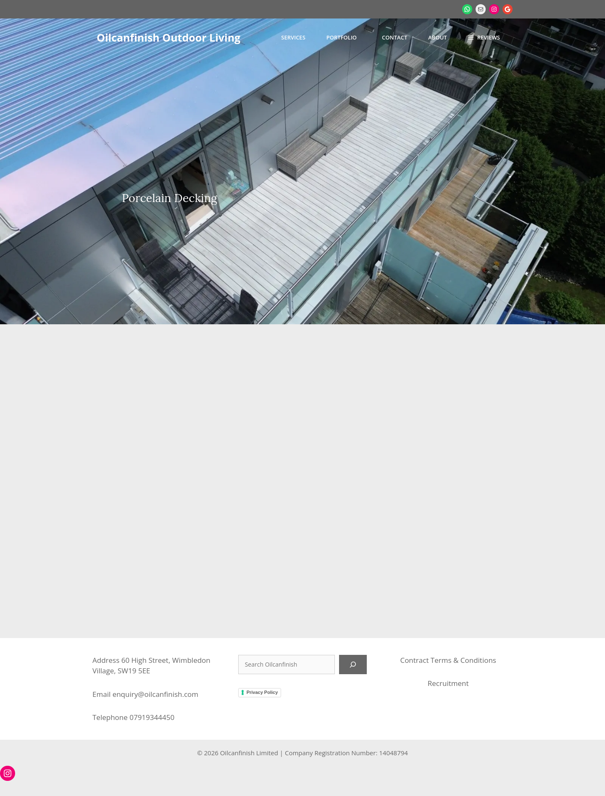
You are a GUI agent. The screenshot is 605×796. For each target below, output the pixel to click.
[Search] (353, 664)
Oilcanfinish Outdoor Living (168, 37)
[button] (484, 37)
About (437, 37)
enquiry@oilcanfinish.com (155, 694)
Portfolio (341, 37)
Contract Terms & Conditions (448, 660)
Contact (394, 37)
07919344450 (151, 717)
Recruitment (448, 683)
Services (293, 37)
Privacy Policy (262, 692)
